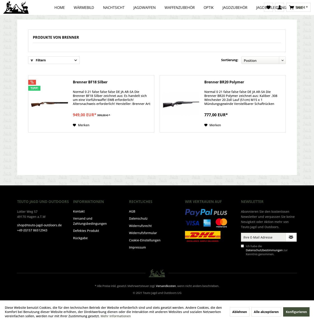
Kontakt (79, 211)
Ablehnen (239, 312)
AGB (132, 211)
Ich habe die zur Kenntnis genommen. (267, 250)
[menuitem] (268, 7)
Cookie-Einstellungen (145, 240)
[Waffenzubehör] (179, 7)
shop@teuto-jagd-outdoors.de (39, 225)
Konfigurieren (296, 312)
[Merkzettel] (268, 7)
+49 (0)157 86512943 (32, 230)
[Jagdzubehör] (235, 7)
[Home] (59, 7)
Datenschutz (138, 218)
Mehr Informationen (116, 316)
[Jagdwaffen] (144, 7)
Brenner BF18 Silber (90, 82)
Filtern (38, 60)
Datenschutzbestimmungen (264, 250)
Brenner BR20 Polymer (224, 82)
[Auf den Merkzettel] (81, 125)
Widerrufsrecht (140, 226)
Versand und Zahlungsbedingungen (90, 220)
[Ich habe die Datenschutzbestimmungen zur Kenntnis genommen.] (242, 246)
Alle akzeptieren (266, 312)
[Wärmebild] (84, 7)
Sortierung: (229, 60)
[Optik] (208, 7)
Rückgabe (80, 238)
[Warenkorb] (298, 7)
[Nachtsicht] (114, 7)
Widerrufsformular (143, 233)
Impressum (137, 247)
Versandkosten (166, 286)
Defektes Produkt (86, 231)
